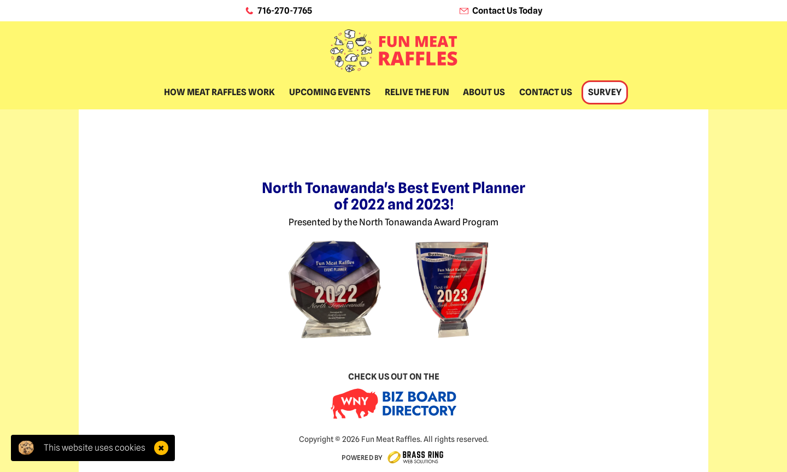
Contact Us (545, 92)
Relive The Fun (417, 92)
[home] (393, 50)
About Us (484, 92)
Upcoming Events (330, 92)
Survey (604, 92)
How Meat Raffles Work (219, 92)
